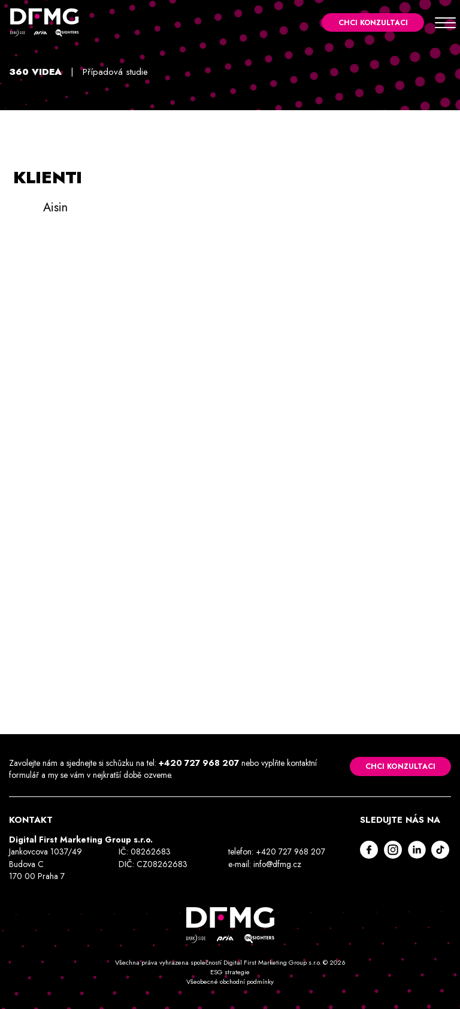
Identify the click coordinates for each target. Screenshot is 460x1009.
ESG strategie (230, 972)
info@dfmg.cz (277, 864)
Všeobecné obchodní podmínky (230, 981)
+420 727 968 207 (199, 763)
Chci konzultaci (372, 22)
